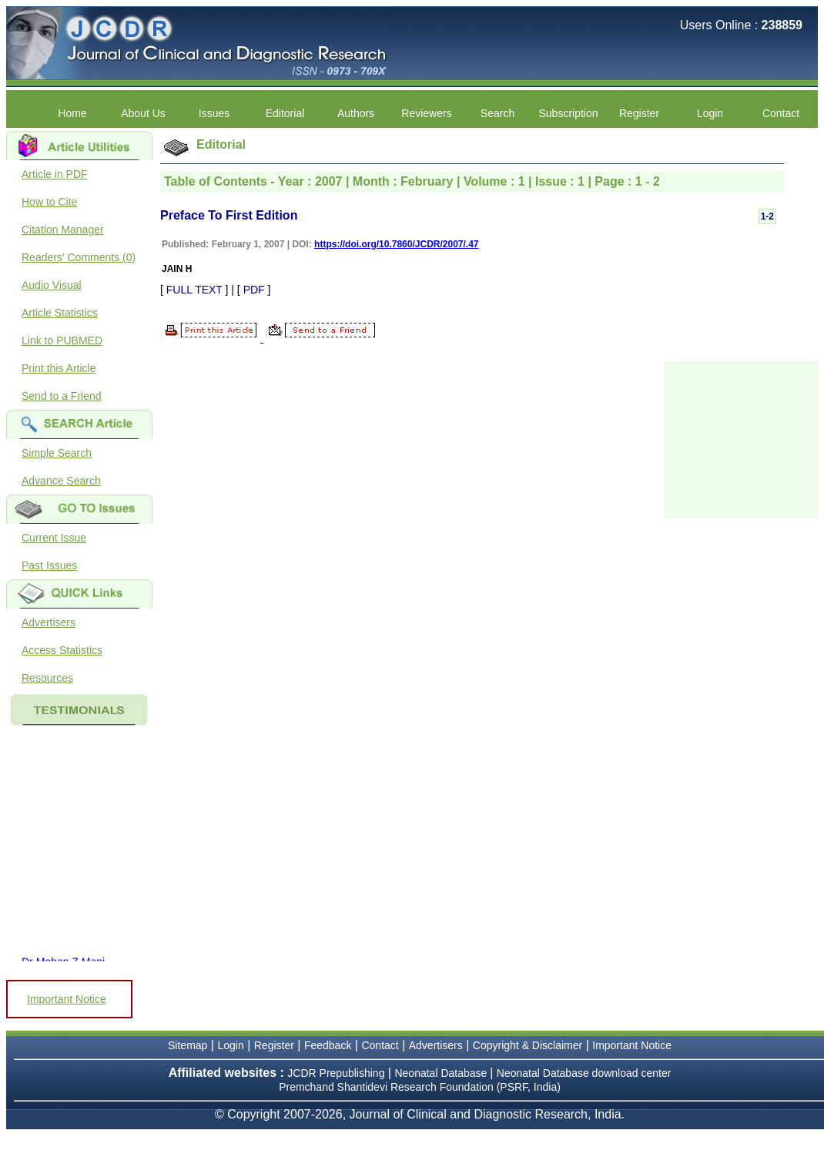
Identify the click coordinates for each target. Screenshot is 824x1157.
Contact (780, 113)
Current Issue (54, 538)
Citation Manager (63, 229)
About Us (143, 113)
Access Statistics (62, 650)
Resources (47, 678)
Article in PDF (55, 174)
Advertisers (48, 622)
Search (497, 113)
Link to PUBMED (62, 340)
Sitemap (187, 1045)
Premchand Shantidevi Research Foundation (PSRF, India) (420, 1087)
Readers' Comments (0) (79, 257)
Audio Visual (52, 285)
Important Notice (66, 999)
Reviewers (426, 113)
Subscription (568, 113)
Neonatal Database (442, 1073)
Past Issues (49, 565)
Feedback (327, 1045)
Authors (355, 113)
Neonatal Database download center (584, 1073)
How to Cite (49, 202)
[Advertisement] (741, 438)
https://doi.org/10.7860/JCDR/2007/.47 (396, 244)
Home (72, 113)
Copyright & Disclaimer (527, 1045)
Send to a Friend (62, 396)
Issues (214, 113)
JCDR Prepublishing (335, 1073)
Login (710, 113)
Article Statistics (60, 313)
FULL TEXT (194, 289)
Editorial (285, 113)
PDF (254, 289)
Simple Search (57, 453)
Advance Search (61, 481)
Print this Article (58, 368)
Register (639, 113)
